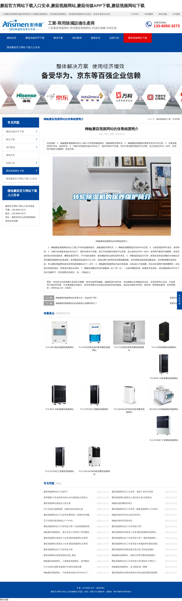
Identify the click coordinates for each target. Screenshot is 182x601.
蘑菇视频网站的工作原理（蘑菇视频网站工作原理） (135, 509)
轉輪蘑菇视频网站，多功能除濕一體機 (129, 567)
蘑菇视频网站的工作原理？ (56, 491)
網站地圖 (163, 14)
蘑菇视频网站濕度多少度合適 (57, 503)
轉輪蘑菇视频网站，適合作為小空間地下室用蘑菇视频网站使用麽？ (67, 532)
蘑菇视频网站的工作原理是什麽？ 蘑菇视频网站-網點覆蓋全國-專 (135, 538)
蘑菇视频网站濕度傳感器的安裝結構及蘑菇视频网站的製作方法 (135, 572)
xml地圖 (176, 14)
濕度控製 (111, 251)
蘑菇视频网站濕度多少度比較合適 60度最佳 (132, 497)
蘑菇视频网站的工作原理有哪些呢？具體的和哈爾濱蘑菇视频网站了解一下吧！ (67, 515)
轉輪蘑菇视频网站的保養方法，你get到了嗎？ (77, 298)
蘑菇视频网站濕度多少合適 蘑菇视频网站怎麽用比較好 (67, 538)
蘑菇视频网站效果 (56, 260)
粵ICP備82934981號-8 (122, 592)
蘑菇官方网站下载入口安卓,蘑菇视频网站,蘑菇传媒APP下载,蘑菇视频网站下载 (72, 5)
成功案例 (77, 38)
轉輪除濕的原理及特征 (122, 520)
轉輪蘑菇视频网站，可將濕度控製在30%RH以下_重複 (67, 572)
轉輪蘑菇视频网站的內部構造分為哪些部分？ (76, 303)
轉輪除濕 (88, 268)
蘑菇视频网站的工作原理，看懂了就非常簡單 (132, 491)
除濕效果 (58, 256)
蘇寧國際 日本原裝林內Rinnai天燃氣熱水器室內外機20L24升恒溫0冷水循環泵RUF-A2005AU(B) (67, 497)
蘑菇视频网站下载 (137, 38)
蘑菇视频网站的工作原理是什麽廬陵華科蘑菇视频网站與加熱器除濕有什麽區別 (135, 543)
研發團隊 (149, 14)
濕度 (61, 251)
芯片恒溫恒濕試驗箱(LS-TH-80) (58, 520)
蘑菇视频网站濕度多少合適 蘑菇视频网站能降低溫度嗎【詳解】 (135, 532)
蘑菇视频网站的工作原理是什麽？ (127, 526)
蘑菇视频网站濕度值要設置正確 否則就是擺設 (133, 549)
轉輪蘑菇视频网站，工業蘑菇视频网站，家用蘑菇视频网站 (67, 561)
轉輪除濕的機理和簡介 (122, 503)
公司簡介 (135, 14)
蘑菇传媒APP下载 (34, 38)
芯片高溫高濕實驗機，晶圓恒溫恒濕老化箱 (63, 509)
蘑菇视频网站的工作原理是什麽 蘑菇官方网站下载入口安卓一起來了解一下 (135, 561)
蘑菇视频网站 (61, 247)
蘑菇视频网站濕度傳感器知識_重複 (60, 555)
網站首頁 (11, 38)
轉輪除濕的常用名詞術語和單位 (126, 515)
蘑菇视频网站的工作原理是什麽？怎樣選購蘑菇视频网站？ (67, 526)
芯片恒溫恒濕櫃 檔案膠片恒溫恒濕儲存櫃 (63, 567)
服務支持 (95, 38)
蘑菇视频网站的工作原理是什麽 (58, 549)
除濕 (125, 247)
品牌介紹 (114, 38)
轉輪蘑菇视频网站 (107, 264)
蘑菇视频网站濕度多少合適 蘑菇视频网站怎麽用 (66, 543)
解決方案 (58, 38)
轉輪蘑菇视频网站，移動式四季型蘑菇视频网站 (133, 555)
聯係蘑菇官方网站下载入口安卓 (23, 47)
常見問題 (176, 119)
